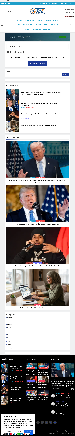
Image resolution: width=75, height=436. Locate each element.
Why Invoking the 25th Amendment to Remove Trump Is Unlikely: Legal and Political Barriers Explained (53, 3)
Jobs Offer (54, 25)
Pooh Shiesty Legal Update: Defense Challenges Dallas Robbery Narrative (37, 266)
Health (55, 20)
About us (46, 29)
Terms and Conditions (54, 433)
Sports (48, 20)
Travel (45, 25)
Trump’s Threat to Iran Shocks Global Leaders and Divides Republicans (37, 224)
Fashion (38, 25)
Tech (18, 25)
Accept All (28, 431)
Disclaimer (71, 431)
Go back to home (37, 63)
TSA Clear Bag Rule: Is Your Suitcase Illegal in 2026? (31, 399)
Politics (40, 20)
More (27, 29)
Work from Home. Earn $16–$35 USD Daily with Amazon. (38, 125)
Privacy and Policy (53, 431)
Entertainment (28, 25)
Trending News (30, 20)
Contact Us (37, 29)
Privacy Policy (63, 431)
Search (8, 71)
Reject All (18, 431)
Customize (8, 431)
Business (9, 317)
